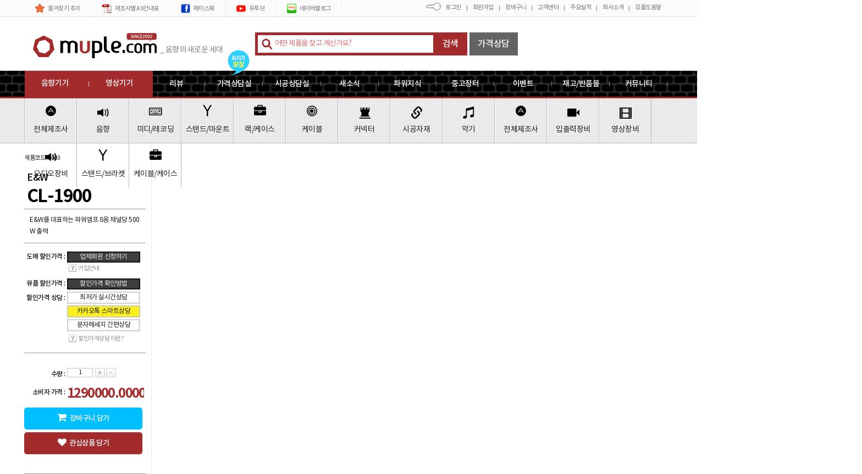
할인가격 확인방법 (104, 283)
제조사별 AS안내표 (130, 8)
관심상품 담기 (83, 443)
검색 (450, 44)
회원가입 (483, 7)
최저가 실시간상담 (104, 297)
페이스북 (197, 8)
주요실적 (580, 7)
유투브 (250, 8)
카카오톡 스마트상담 (103, 311)
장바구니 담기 (83, 417)
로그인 (453, 7)
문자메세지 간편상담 (103, 324)
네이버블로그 (309, 8)
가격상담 (494, 44)
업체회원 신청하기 (104, 256)
